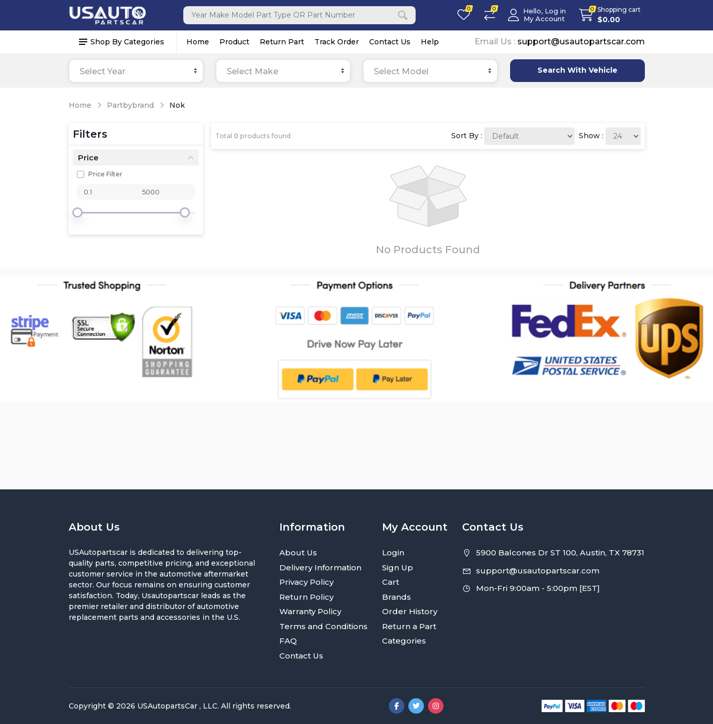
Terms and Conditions (323, 626)
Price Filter (105, 174)
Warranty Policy (310, 611)
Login (393, 552)
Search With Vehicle (577, 70)
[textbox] (136, 71)
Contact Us (389, 41)
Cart (390, 582)
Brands (396, 597)
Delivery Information (320, 567)
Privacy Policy (306, 582)
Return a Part (409, 626)
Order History (409, 611)
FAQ (288, 641)
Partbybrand (130, 105)
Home (197, 41)
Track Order (336, 41)
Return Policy (306, 597)
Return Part (282, 41)
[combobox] (136, 71)
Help (430, 41)
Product (234, 41)
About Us (298, 552)
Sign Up (397, 567)
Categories (404, 641)
